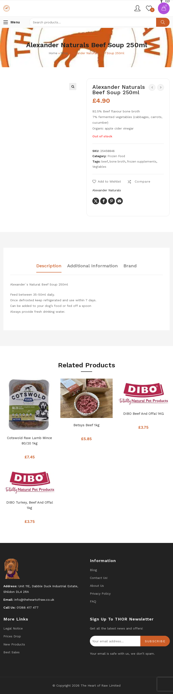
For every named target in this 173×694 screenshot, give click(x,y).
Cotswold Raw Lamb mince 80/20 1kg (29, 440)
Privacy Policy (100, 593)
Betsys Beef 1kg (86, 425)
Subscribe (155, 641)
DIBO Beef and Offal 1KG (143, 414)
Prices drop (12, 636)
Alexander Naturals (106, 190)
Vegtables (99, 166)
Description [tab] (48, 265)
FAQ (93, 601)
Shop (64, 53)
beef (104, 161)
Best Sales (11, 652)
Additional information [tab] (92, 265)
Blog (93, 570)
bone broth (117, 161)
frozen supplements (141, 161)
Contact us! (99, 578)
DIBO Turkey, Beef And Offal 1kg (29, 505)
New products (14, 644)
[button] (72, 86)
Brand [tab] (130, 265)
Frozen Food (116, 156)
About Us (97, 585)
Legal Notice (13, 628)
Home (53, 53)
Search (163, 22)
